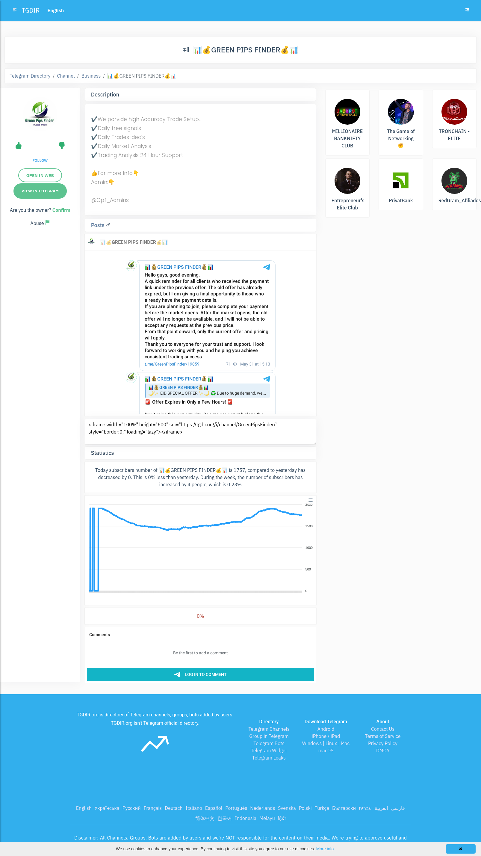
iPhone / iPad (326, 736)
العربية (381, 808)
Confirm (61, 210)
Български (344, 808)
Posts (98, 225)
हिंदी (282, 818)
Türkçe (322, 808)
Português (236, 808)
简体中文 (204, 818)
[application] (200, 548)
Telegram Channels (268, 729)
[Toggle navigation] (467, 10)
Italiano (193, 808)
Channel (66, 76)
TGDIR (31, 10)
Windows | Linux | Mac (326, 743)
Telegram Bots (268, 743)
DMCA (382, 751)
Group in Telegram (269, 736)
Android (326, 729)
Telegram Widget (269, 751)
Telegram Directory (30, 76)
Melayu (267, 818)
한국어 (224, 818)
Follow (40, 160)
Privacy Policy (382, 743)
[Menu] (310, 500)
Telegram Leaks (269, 758)
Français (153, 808)
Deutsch (173, 808)
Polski (305, 808)
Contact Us (382, 729)
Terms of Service (383, 736)
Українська (107, 808)
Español (213, 808)
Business (91, 76)
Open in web (40, 175)
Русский (131, 808)
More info (325, 848)
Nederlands (262, 808)
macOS (325, 751)
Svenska (287, 808)
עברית (365, 808)
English (84, 808)
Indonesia (245, 818)
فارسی (398, 808)
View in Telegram (40, 191)
